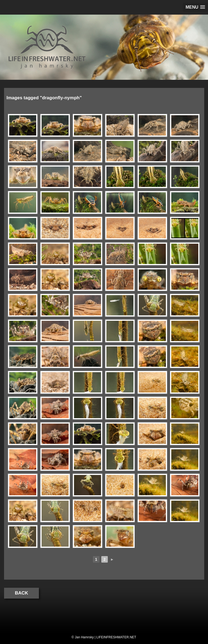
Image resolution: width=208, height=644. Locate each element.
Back (21, 593)
